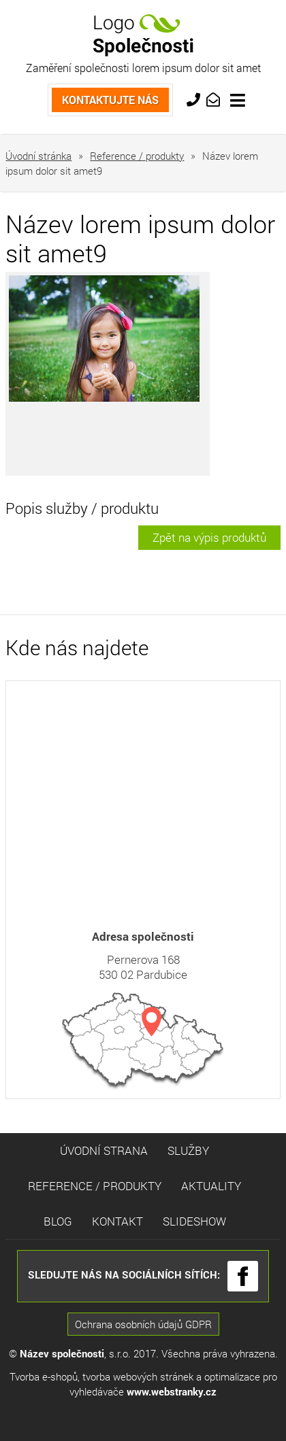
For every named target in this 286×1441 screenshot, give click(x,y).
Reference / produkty (137, 155)
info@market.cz (214, 98)
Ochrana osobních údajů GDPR (143, 1324)
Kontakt (117, 1221)
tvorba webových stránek (137, 1376)
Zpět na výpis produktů (209, 537)
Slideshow (194, 1221)
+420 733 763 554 (195, 98)
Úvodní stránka (38, 155)
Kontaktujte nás (110, 93)
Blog (58, 1221)
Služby (188, 1150)
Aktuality (211, 1186)
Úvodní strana (104, 1150)
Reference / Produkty (94, 1186)
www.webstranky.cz (172, 1391)
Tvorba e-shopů (44, 1376)
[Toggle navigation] (237, 100)
